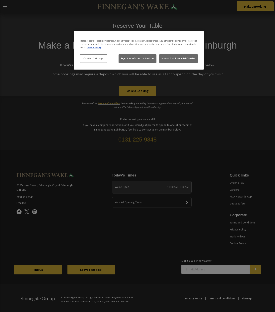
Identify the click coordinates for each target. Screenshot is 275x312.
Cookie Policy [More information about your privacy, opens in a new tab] (94, 47)
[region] (139, 50)
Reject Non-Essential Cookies (137, 58)
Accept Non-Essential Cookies (178, 58)
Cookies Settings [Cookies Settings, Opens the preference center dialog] (93, 58)
